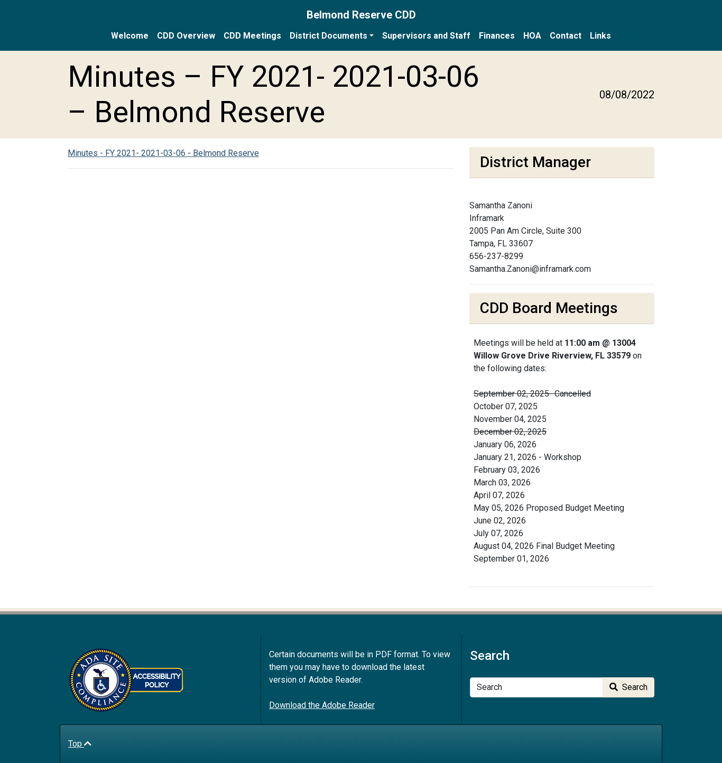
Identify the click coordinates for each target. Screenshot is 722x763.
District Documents (328, 36)
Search (628, 687)
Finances (497, 36)
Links (600, 36)
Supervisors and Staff (426, 36)
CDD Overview (186, 36)
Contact (565, 36)
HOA (532, 36)
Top (79, 744)
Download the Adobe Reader (322, 705)
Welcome (130, 36)
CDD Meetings (252, 36)
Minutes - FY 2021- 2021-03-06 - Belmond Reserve (163, 153)
